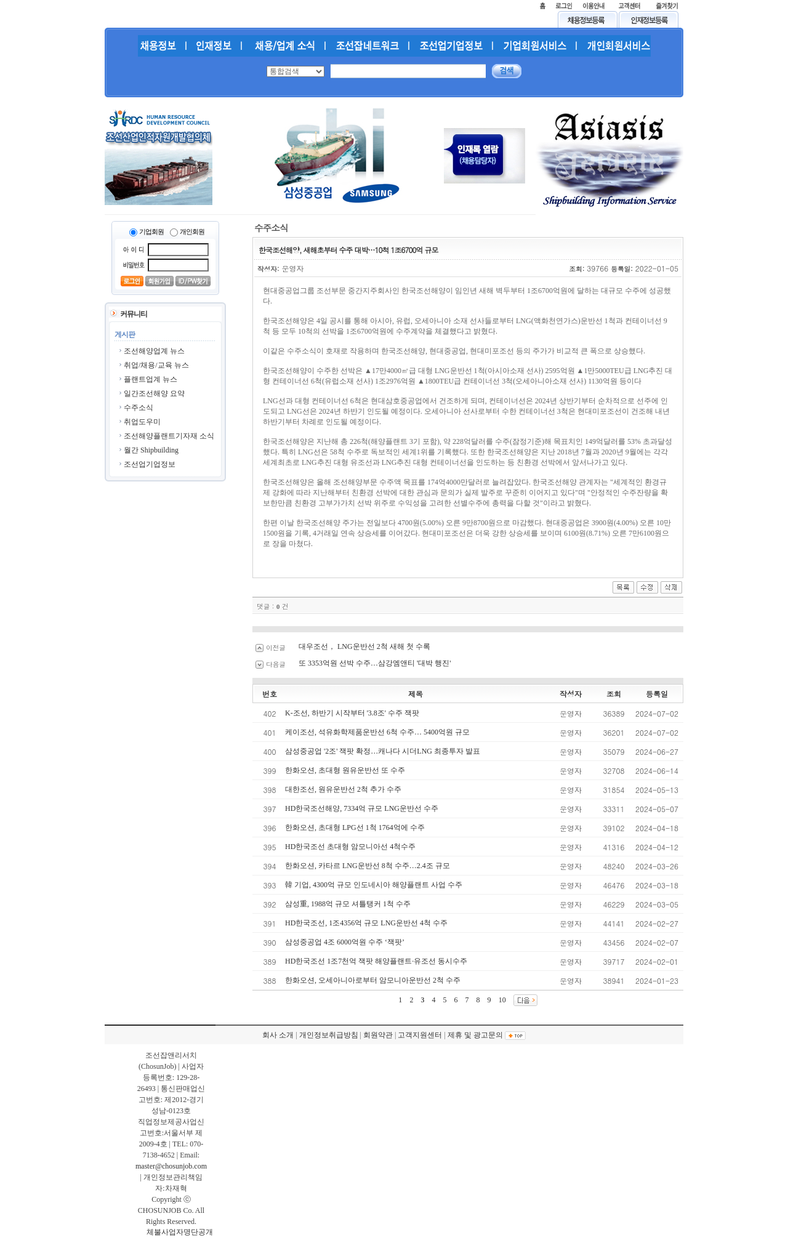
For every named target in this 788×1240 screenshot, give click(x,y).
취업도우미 (142, 421)
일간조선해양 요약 (154, 393)
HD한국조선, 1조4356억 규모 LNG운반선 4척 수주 (366, 923)
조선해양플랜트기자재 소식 (169, 436)
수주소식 (138, 407)
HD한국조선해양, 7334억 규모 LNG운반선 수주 (361, 808)
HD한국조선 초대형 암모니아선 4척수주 (350, 846)
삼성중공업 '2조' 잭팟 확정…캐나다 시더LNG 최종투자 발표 (382, 751)
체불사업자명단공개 (180, 1232)
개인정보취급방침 (328, 1035)
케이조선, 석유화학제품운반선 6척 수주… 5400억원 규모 (377, 732)
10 (502, 1000)
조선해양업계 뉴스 (154, 351)
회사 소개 (278, 1035)
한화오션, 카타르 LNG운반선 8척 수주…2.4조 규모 (367, 865)
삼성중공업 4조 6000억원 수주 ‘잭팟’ (344, 942)
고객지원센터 (420, 1035)
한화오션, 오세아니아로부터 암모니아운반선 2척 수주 (372, 980)
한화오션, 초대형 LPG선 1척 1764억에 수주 (355, 827)
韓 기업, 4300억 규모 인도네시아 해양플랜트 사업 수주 (373, 884)
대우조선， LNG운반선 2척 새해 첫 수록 (364, 646)
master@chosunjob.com (171, 1166)
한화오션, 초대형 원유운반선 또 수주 (345, 770)
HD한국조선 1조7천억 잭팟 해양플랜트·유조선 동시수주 (376, 961)
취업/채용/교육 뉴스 (156, 365)
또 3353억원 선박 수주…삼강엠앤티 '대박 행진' (375, 663)
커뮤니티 (133, 314)
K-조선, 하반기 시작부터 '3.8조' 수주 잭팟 (352, 713)
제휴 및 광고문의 (475, 1035)
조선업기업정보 (149, 464)
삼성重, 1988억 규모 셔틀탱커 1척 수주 (348, 904)
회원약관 (378, 1035)
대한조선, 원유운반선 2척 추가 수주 (343, 789)
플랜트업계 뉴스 (150, 379)
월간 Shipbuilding (151, 450)
